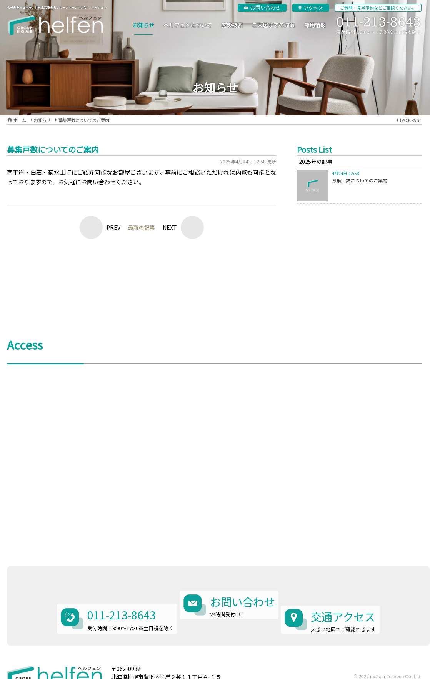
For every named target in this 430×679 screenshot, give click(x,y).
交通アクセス (351, 592)
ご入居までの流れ (273, 25)
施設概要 (232, 25)
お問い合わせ (265, 7)
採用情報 (315, 25)
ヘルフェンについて (187, 25)
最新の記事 (141, 227)
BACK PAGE (411, 120)
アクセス (313, 8)
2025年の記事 (316, 161)
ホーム (19, 120)
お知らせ (143, 25)
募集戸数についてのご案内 (83, 120)
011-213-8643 (120, 590)
